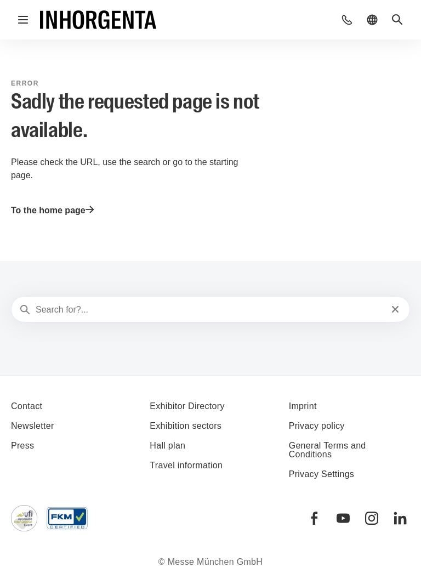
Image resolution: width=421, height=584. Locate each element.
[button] (347, 20)
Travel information (186, 465)
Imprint (303, 406)
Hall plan (167, 445)
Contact (26, 406)
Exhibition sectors (185, 425)
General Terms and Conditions (327, 450)
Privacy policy (317, 425)
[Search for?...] (209, 309)
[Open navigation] (23, 20)
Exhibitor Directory (187, 406)
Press (22, 445)
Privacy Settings (322, 474)
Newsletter (32, 425)
